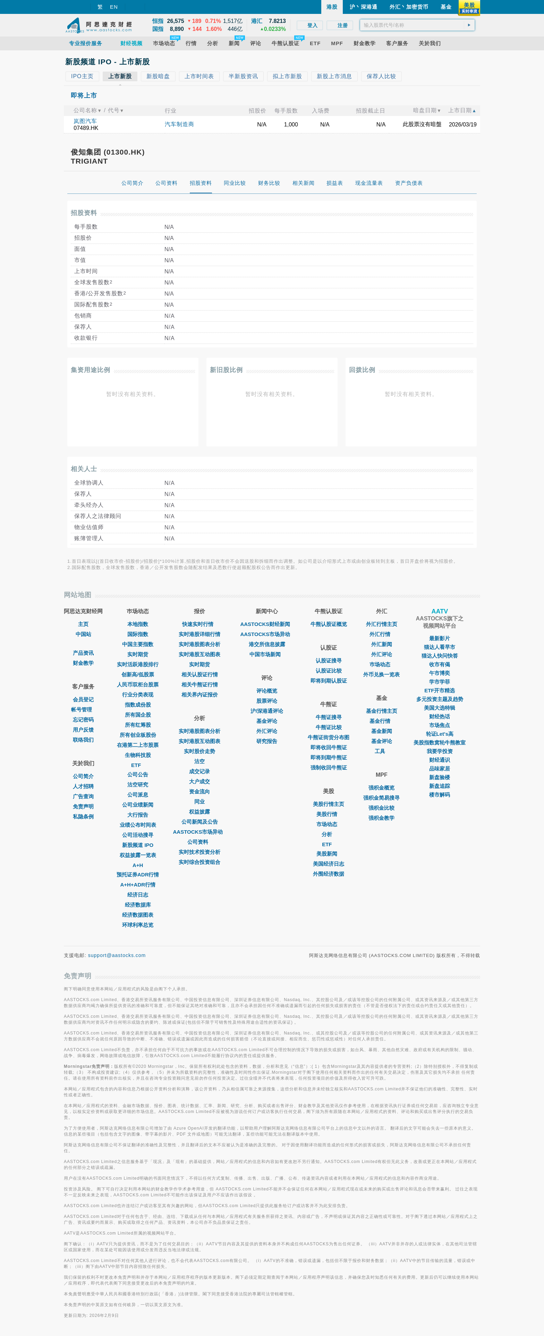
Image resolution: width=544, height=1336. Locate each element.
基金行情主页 (381, 711)
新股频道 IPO (137, 845)
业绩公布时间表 (138, 825)
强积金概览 (381, 788)
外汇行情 (381, 634)
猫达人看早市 (439, 647)
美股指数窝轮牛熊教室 (440, 742)
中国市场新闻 (266, 654)
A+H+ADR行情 (137, 885)
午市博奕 (439, 673)
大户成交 (199, 781)
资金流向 (199, 791)
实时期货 (137, 654)
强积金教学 (381, 818)
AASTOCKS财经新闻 (267, 624)
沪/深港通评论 (266, 711)
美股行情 (328, 814)
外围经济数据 (328, 874)
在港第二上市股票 (138, 745)
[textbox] (417, 25)
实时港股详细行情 (199, 634)
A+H (138, 865)
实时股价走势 (199, 751)
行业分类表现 (137, 695)
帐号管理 (83, 709)
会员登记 (83, 699)
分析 (328, 834)
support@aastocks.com (117, 955)
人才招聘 (83, 786)
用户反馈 (83, 730)
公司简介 (83, 776)
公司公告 (137, 774)
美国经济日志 (328, 864)
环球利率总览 (137, 925)
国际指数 (137, 634)
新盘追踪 (439, 786)
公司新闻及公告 (199, 822)
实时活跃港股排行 (138, 664)
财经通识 (439, 760)
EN (114, 7)
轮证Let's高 (439, 734)
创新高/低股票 (137, 674)
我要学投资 (440, 751)
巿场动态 (381, 664)
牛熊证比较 (329, 727)
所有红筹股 (138, 725)
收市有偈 (439, 664)
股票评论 (266, 701)
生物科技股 (138, 755)
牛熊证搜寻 (329, 717)
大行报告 (137, 815)
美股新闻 (328, 854)
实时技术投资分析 (199, 852)
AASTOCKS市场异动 (200, 832)
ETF (137, 765)
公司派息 (137, 795)
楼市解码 (439, 795)
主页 (83, 624)
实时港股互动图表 (199, 654)
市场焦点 (439, 725)
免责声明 (83, 806)
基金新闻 (381, 731)
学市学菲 (439, 682)
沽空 (199, 761)
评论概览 (266, 691)
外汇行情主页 (381, 624)
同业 (199, 802)
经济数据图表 (137, 915)
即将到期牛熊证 (329, 757)
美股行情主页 (328, 804)
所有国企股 (138, 715)
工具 (382, 751)
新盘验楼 (439, 777)
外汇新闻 (381, 644)
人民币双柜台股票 (138, 684)
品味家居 (439, 769)
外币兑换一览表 (381, 674)
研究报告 (266, 741)
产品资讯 (83, 653)
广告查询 (83, 796)
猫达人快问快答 (440, 656)
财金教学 (83, 663)
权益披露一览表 (138, 855)
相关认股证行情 (199, 674)
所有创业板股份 (138, 735)
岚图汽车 (85, 121)
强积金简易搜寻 (381, 798)
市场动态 (328, 824)
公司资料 (199, 842)
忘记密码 (83, 720)
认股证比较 (329, 671)
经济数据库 (138, 905)
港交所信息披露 (267, 644)
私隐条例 (83, 816)
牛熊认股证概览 (329, 624)
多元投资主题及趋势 (439, 699)
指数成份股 (138, 705)
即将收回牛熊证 (329, 747)
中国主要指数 (137, 644)
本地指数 (137, 624)
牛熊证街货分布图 (328, 737)
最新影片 (439, 638)
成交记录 (199, 771)
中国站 (83, 634)
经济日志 (137, 895)
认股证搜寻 (329, 660)
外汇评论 (266, 731)
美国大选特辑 (439, 708)
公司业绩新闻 (137, 805)
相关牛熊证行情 (199, 684)
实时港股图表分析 (199, 644)
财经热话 (439, 716)
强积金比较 (381, 808)
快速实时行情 (199, 624)
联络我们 (83, 740)
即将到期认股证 (329, 681)
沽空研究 (137, 784)
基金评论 (266, 721)
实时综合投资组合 (199, 862)
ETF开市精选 (439, 690)
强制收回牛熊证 (329, 767)
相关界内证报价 (199, 695)
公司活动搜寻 (137, 835)
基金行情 (381, 721)
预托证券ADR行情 (138, 874)
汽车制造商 (179, 124)
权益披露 (199, 812)
